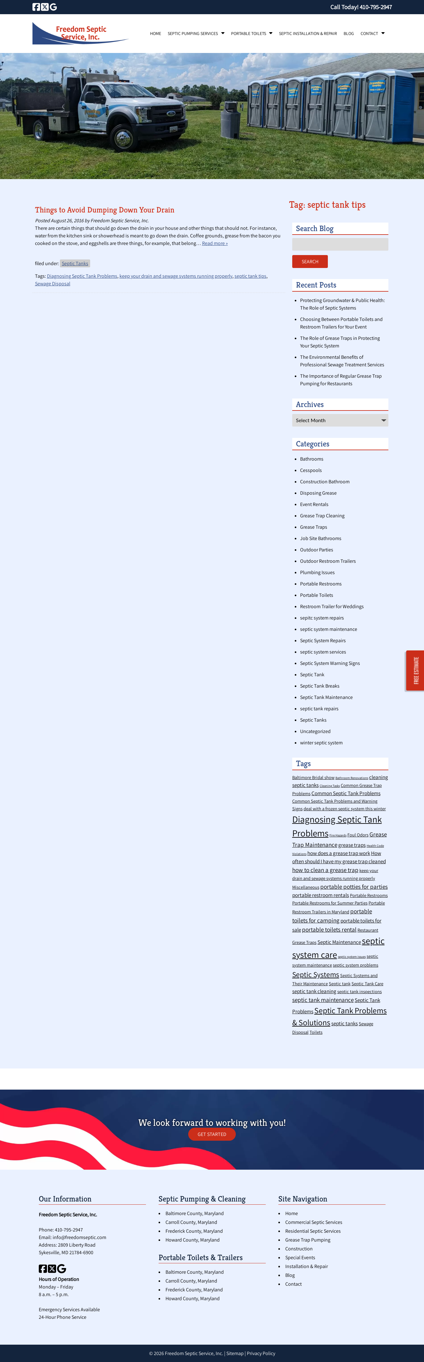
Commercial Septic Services (313, 1222)
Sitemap (235, 1353)
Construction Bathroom (325, 481)
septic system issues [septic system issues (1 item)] (352, 956)
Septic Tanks (75, 263)
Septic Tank (312, 674)
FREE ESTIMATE (416, 670)
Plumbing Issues (317, 572)
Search (310, 261)
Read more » (215, 243)
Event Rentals (314, 504)
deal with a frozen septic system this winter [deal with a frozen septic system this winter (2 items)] (345, 809)
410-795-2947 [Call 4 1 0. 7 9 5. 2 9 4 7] (69, 1229)
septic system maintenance (328, 629)
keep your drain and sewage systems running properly (175, 276)
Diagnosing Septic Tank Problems (82, 276)
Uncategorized (315, 731)
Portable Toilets (248, 33)
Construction (299, 1248)
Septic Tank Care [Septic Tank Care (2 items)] (367, 984)
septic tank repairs (319, 708)
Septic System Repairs (323, 640)
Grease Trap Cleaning (322, 515)
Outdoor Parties (316, 549)
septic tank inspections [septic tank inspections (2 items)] (359, 991)
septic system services (323, 652)
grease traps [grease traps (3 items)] (352, 844)
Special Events (300, 1257)
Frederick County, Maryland (194, 1231)
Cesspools (311, 470)
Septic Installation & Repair (308, 33)
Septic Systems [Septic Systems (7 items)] (315, 974)
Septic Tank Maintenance (326, 697)
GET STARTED (212, 1134)
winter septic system (321, 742)
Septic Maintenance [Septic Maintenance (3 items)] (339, 942)
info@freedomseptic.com (79, 1237)
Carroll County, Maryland (191, 1222)
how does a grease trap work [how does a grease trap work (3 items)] (338, 853)
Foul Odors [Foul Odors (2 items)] (358, 835)
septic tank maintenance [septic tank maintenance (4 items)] (323, 1000)
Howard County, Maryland (193, 1240)
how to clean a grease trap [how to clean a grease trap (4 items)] (325, 870)
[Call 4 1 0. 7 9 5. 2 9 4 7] (376, 7)
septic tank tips (250, 276)
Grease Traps (313, 527)
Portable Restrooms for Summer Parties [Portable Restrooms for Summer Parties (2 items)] (330, 903)
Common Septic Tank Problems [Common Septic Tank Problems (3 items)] (345, 793)
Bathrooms (311, 459)
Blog (349, 33)
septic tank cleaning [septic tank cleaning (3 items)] (314, 991)
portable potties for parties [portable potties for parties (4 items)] (354, 886)
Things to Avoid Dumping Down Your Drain (104, 210)
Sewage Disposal (52, 283)
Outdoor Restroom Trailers (328, 561)
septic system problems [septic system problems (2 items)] (355, 965)
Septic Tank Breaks (320, 686)
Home (155, 33)
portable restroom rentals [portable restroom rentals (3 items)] (320, 895)
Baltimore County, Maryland (195, 1213)
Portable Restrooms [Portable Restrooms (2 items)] (369, 895)
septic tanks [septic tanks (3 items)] (344, 1023)
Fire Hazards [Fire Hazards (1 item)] (337, 835)
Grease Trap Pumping (307, 1240)
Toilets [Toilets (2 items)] (316, 1032)
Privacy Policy (261, 1353)
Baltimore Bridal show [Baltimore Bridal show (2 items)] (313, 777)
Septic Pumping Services (193, 33)
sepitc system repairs (322, 617)
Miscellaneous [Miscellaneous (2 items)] (305, 887)
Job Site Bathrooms (320, 538)
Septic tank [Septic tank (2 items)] (340, 984)
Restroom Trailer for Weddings (332, 606)
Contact (369, 33)
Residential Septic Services (313, 1231)
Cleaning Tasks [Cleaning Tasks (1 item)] (330, 785)
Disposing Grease (318, 493)
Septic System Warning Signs (330, 663)
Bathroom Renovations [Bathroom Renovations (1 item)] (351, 778)
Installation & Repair (306, 1266)
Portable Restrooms (321, 583)
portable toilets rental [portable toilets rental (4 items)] (329, 929)
